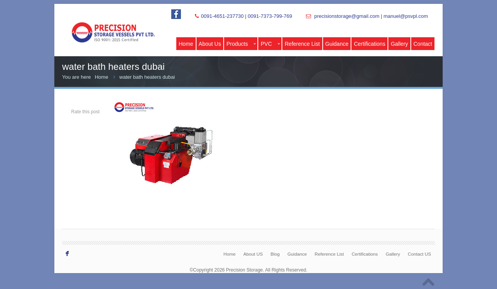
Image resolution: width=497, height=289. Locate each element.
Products (241, 44)
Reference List (302, 44)
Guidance (337, 44)
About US (253, 253)
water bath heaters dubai (147, 77)
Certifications (369, 44)
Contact (423, 44)
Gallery (399, 44)
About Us (210, 44)
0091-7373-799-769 (270, 16)
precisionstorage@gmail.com (346, 16)
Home (186, 44)
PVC (270, 44)
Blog (275, 253)
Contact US (419, 253)
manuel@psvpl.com (406, 16)
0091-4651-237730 (222, 16)
